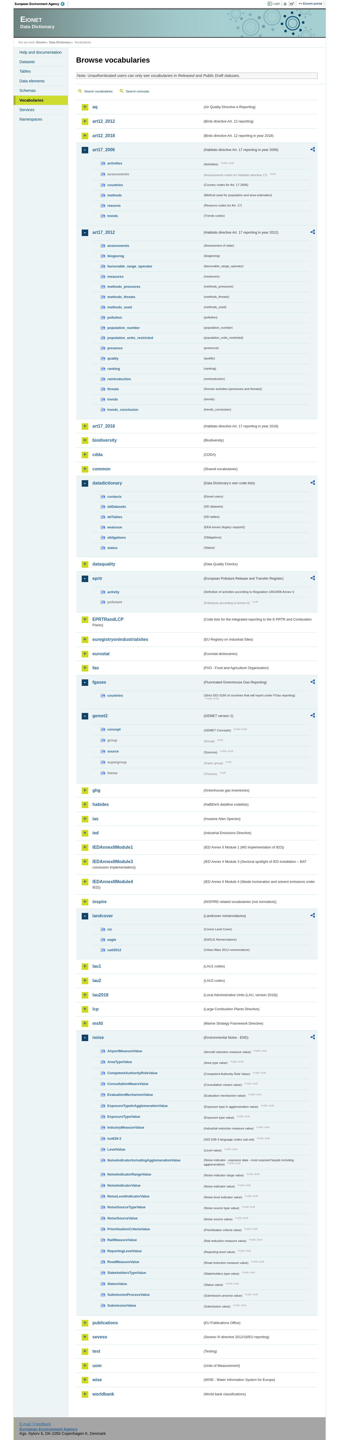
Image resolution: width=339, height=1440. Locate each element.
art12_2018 (104, 135)
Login (276, 3)
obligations (116, 537)
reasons (114, 206)
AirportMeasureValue (124, 1051)
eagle (111, 940)
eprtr (97, 578)
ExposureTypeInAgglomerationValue (137, 1106)
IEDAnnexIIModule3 (113, 861)
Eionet (40, 42)
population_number (123, 328)
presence (115, 348)
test (96, 1351)
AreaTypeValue (119, 1062)
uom (97, 1365)
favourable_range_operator (130, 266)
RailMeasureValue (122, 1240)
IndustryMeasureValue (125, 1127)
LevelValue (116, 1149)
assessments (118, 246)
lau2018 (101, 995)
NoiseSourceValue (122, 1218)
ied (96, 833)
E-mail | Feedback (35, 1424)
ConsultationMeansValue (127, 1084)
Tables (25, 71)
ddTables (114, 517)
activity (113, 592)
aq (95, 107)
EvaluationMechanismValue (130, 1095)
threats (113, 389)
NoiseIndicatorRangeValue (129, 1174)
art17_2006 (104, 149)
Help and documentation (41, 52)
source (113, 751)
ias (96, 818)
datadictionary (107, 483)
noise (98, 1037)
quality (113, 358)
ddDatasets (116, 507)
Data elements (32, 81)
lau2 (97, 980)
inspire (100, 901)
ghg (96, 790)
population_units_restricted (130, 338)
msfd (98, 1023)
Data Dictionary (60, 42)
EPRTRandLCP (108, 619)
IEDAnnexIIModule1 (113, 847)
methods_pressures (124, 287)
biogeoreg (115, 256)
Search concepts (137, 91)
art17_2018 (104, 426)
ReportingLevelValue (124, 1251)
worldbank (103, 1394)
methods (114, 195)
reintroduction (119, 379)
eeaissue (114, 527)
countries (115, 185)
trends (112, 216)
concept (114, 729)
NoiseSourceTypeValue (126, 1207)
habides (101, 804)
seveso (100, 1337)
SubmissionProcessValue (128, 1295)
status (112, 548)
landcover (103, 915)
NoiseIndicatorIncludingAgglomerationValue (143, 1160)
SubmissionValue (121, 1305)
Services (27, 110)
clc (109, 929)
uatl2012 (114, 950)
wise (97, 1379)
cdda (98, 454)
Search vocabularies (98, 91)
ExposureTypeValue (123, 1117)
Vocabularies (32, 100)
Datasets (27, 62)
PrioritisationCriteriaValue (128, 1229)
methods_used (119, 307)
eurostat (101, 653)
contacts (114, 497)
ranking (113, 369)
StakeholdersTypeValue (126, 1273)
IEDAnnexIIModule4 (113, 881)
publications (105, 1322)
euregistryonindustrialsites (120, 639)
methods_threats (121, 297)
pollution (114, 317)
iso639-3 (114, 1138)
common (102, 469)
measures (115, 277)
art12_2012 (104, 121)
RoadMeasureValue (123, 1262)
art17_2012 (104, 232)
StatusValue (117, 1284)
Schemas (28, 90)
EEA (41, 4)
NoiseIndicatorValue (124, 1185)
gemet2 (100, 715)
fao (96, 668)
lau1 (97, 966)
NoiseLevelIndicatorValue (128, 1196)
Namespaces (31, 119)
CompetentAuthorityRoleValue (132, 1073)
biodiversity (105, 440)
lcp (96, 1009)
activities (114, 163)
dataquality (104, 564)
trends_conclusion (122, 410)
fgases (99, 682)
